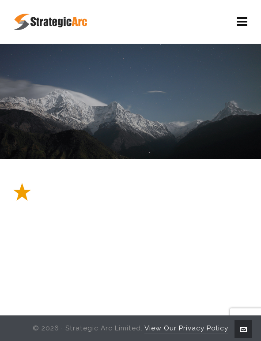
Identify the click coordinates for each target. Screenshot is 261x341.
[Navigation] (242, 22)
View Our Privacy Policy (186, 328)
